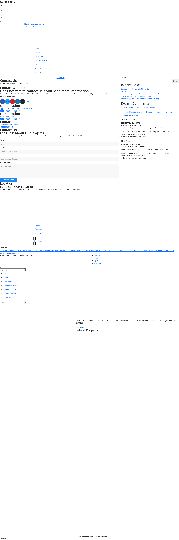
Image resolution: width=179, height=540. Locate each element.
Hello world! (125, 91)
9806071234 (29, 26)
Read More (80, 327)
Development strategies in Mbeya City (135, 89)
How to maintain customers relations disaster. (138, 96)
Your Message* (5, 162)
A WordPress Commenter (133, 107)
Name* (2, 140)
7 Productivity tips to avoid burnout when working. (140, 99)
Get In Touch (38, 241)
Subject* (3, 155)
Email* (2, 147)
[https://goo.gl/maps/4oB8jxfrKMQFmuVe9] (15, 207)
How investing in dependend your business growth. (140, 94)
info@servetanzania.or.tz (34, 24)
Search (123, 78)
